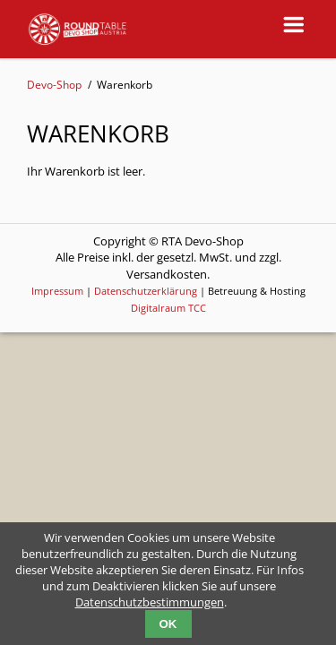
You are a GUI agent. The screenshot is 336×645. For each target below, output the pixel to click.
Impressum (57, 290)
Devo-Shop (54, 84)
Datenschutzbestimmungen (149, 602)
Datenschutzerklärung (145, 290)
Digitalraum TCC (168, 307)
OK (168, 624)
